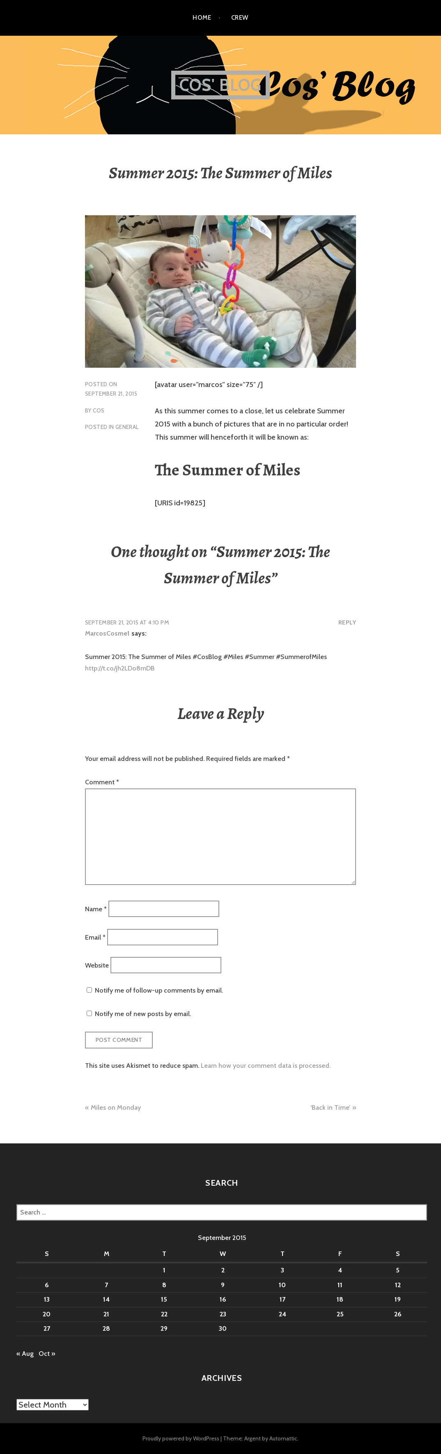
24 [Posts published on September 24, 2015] (282, 1314)
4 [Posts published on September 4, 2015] (340, 1270)
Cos (98, 410)
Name (96, 909)
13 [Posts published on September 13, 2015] (47, 1299)
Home (202, 17)
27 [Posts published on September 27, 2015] (47, 1328)
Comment (102, 782)
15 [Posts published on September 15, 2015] (164, 1299)
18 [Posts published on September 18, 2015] (340, 1299)
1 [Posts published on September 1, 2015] (164, 1270)
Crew (239, 17)
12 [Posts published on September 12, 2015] (398, 1285)
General (127, 427)
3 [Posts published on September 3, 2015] (282, 1270)
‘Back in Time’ (330, 1107)
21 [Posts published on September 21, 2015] (106, 1314)
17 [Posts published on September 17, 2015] (282, 1299)
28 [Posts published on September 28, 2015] (106, 1328)
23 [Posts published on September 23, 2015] (223, 1314)
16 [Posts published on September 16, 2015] (223, 1299)
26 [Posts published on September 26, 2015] (398, 1314)
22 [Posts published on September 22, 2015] (164, 1314)
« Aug (25, 1353)
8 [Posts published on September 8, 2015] (164, 1285)
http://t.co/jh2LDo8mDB (120, 668)
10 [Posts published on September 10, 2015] (282, 1285)
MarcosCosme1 (107, 633)
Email (95, 937)
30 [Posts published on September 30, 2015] (223, 1328)
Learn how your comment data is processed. (266, 1065)
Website (97, 965)
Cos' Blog (220, 85)
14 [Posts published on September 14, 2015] (106, 1299)
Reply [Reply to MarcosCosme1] (347, 622)
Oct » (47, 1353)
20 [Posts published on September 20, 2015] (47, 1314)
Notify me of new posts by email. (143, 1014)
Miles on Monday (116, 1107)
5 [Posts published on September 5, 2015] (398, 1270)
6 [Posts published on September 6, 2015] (47, 1285)
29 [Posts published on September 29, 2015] (164, 1328)
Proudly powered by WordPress (180, 1438)
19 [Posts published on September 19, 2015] (398, 1299)
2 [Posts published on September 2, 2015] (223, 1270)
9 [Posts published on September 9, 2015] (223, 1285)
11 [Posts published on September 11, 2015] (340, 1285)
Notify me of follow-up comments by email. (159, 990)
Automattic (283, 1438)
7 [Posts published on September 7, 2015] (106, 1285)
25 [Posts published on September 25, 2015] (340, 1314)
